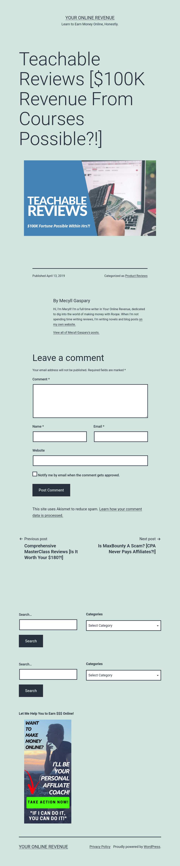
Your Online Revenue (90, 17)
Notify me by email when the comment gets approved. (76, 474)
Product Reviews (136, 276)
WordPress (152, 847)
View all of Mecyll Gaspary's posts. (76, 332)
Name (38, 426)
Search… (25, 614)
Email (99, 426)
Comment (41, 379)
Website (38, 450)
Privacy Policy (99, 847)
